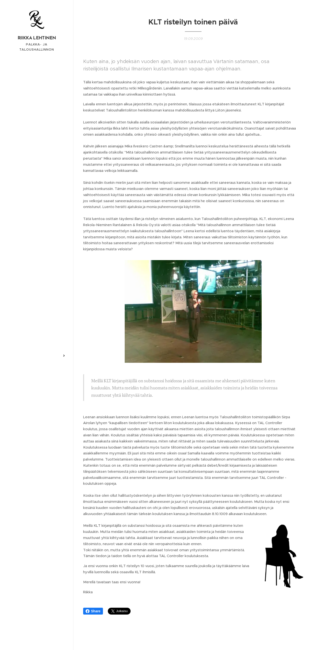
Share (93, 611)
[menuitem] (36, 305)
